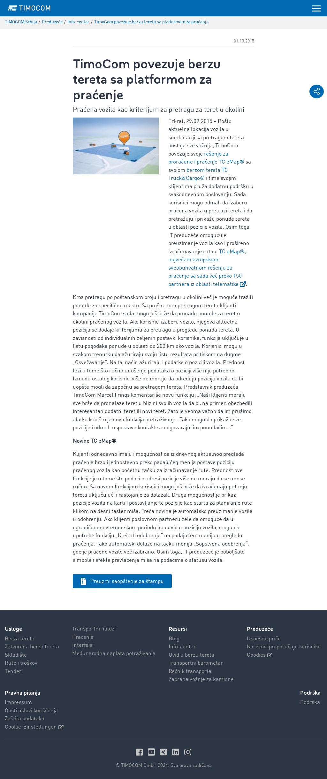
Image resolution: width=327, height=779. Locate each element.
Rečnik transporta (190, 671)
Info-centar (182, 647)
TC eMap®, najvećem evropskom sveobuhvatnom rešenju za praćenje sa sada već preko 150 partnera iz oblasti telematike (207, 268)
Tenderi (14, 671)
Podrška (310, 702)
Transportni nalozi (94, 629)
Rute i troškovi (22, 663)
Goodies (259, 655)
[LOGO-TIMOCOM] (29, 8)
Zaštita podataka (24, 719)
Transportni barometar (196, 663)
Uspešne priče (264, 639)
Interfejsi (83, 645)
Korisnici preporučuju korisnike (284, 647)
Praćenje (83, 637)
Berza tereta (19, 639)
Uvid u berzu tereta (191, 655)
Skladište (16, 655)
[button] (316, 91)
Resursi (178, 629)
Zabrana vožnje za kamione (201, 679)
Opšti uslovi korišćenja (31, 711)
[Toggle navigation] (316, 8)
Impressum (18, 702)
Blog (174, 639)
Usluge (13, 629)
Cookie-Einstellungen (34, 727)
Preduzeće (260, 629)
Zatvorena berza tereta (32, 647)
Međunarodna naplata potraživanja (114, 653)
